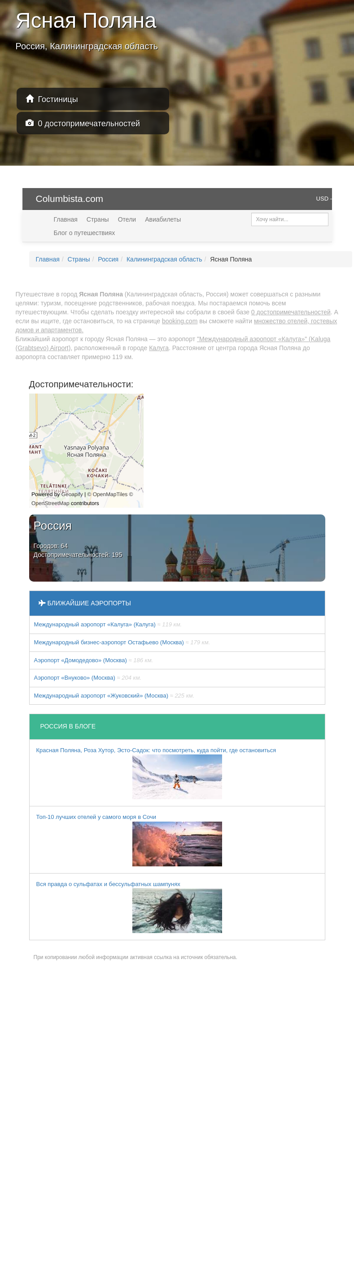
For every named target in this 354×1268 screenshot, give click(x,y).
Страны (98, 219)
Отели (127, 219)
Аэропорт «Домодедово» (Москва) (93, 660)
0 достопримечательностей (83, 123)
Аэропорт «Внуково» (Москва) (88, 677)
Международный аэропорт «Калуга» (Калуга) (108, 624)
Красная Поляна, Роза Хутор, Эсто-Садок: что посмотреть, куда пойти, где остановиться (156, 773)
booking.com (179, 321)
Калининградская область (164, 259)
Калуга (159, 347)
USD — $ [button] (328, 198)
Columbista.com (70, 198)
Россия (108, 259)
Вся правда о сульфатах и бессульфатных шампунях (129, 907)
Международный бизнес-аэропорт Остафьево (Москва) (122, 642)
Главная (66, 219)
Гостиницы (52, 99)
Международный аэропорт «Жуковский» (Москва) (114, 695)
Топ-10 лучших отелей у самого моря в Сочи (129, 840)
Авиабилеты (163, 219)
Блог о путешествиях (84, 232)
